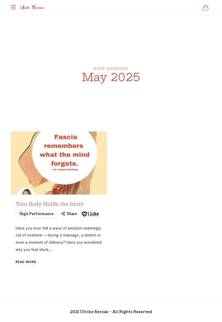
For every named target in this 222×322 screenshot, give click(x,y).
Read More (26, 262)
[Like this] (90, 214)
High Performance (36, 214)
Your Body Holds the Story (50, 204)
